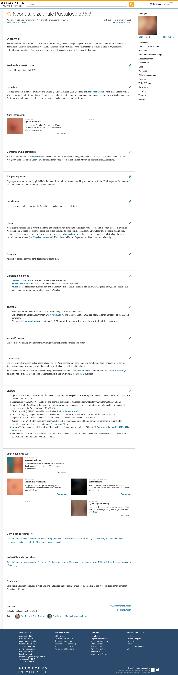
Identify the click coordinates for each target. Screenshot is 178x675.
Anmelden (104, 639)
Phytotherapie (24, 659)
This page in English (63, 641)
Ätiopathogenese (145, 59)
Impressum (146, 673)
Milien (15, 287)
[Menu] (171, 4)
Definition (142, 50)
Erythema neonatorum (22, 280)
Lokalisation (143, 63)
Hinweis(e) (143, 87)
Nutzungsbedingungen (124, 673)
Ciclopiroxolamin (29, 321)
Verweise (142, 95)
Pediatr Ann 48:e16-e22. (68, 411)
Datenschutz (136, 673)
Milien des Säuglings (47, 538)
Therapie (142, 79)
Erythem (130, 636)
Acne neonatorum (96, 92)
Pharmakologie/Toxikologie (29, 657)
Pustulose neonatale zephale (19, 542)
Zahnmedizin (23, 662)
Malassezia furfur (35, 156)
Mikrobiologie (24, 652)
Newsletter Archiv (97, 646)
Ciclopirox (42, 562)
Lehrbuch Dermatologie (64, 639)
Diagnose (142, 71)
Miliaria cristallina (21, 283)
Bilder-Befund (168, 37)
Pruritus (130, 644)
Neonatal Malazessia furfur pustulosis (74, 538)
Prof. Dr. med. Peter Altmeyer (30, 616)
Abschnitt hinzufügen (120, 606)
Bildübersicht (144, 37)
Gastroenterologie (25, 641)
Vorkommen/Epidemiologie (150, 55)
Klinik (140, 67)
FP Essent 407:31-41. (60, 424)
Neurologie (23, 654)
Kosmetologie (24, 649)
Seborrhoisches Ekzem (135, 646)
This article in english (122, 22)
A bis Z (30, 636)
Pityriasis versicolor (42, 237)
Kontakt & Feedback (98, 649)
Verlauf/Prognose (146, 83)
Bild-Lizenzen (96, 652)
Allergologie (23, 636)
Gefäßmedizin (24, 644)
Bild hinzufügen (123, 610)
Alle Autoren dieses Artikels (17, 22)
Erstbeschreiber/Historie (148, 46)
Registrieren (95, 639)
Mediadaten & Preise (99, 654)
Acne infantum (116, 370)
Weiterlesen (62, 134)
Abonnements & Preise (99, 641)
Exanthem (131, 641)
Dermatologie (24, 639)
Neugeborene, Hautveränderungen (107, 538)
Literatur (142, 91)
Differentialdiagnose (147, 75)
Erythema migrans (134, 639)
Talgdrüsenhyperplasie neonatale (47, 542)
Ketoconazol (55, 315)
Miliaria (101, 562)
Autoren (141, 99)
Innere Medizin (24, 646)
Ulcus (129, 649)
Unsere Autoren (97, 644)
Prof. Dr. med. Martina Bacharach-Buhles (67, 616)
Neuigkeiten (95, 636)
